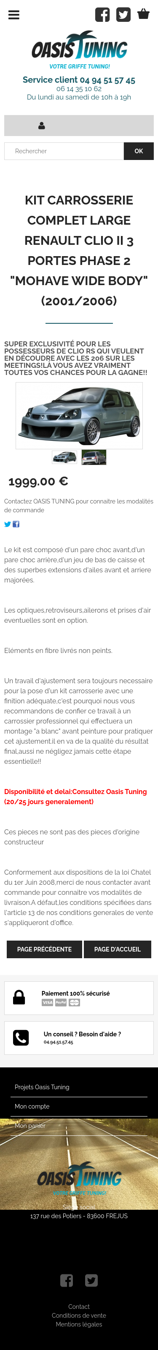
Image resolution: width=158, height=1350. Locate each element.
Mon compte (32, 1106)
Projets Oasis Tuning (42, 1087)
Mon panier (30, 1125)
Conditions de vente (79, 1315)
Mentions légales (79, 1324)
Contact (79, 1306)
